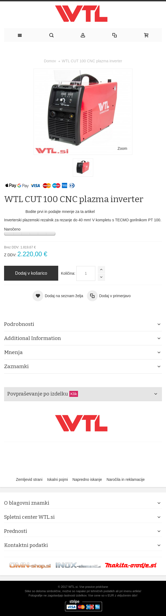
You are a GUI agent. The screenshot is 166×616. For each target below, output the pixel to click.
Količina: (68, 273)
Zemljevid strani (29, 479)
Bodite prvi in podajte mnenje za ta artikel (60, 211)
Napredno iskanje (87, 479)
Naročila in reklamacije (125, 479)
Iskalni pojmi (57, 479)
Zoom (122, 148)
